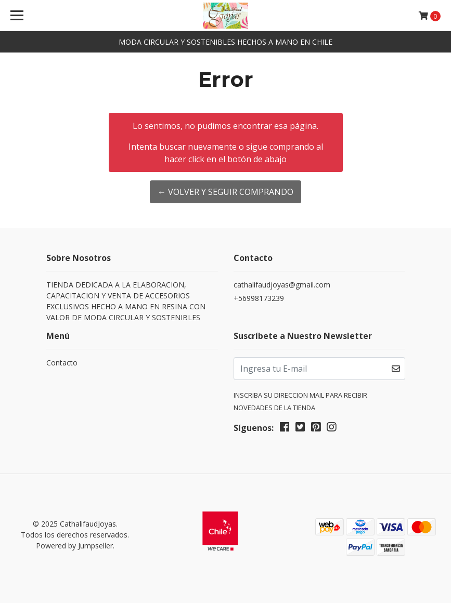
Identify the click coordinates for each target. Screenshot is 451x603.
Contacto (62, 363)
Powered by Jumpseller (74, 545)
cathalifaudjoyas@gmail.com (282, 285)
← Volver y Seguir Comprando (225, 192)
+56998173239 (259, 298)
